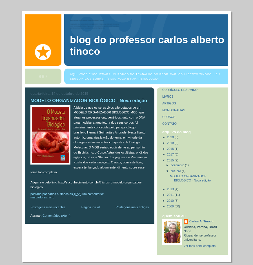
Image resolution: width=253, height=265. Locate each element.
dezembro (178, 165)
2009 (171, 206)
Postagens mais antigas (132, 207)
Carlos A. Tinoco (201, 221)
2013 (171, 189)
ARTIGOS (169, 103)
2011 (171, 194)
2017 (171, 154)
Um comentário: (93, 194)
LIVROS (168, 96)
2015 (171, 160)
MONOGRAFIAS (173, 110)
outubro (176, 171)
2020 (171, 137)
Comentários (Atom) (56, 215)
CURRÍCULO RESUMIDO (179, 89)
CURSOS (168, 117)
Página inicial (90, 207)
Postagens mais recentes (47, 207)
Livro (51, 197)
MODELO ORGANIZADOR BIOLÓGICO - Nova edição (88, 100)
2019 (171, 142)
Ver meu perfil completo (200, 246)
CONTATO (169, 123)
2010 (171, 200)
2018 (171, 148)
